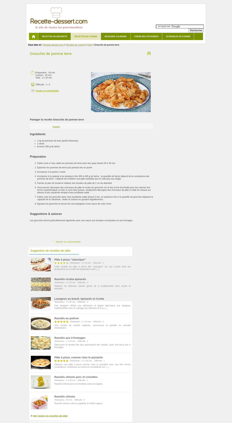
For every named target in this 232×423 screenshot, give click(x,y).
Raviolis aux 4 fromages (70, 337)
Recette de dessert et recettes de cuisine (59, 18)
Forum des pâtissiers (146, 36)
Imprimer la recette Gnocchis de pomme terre (149, 53)
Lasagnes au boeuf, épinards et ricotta (79, 298)
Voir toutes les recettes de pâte (50, 415)
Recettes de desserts (54, 36)
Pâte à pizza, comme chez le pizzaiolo (78, 357)
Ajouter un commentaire (47, 90)
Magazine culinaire (116, 36)
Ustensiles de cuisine (178, 36)
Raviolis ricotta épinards (70, 279)
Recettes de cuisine (85, 36)
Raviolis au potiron (66, 318)
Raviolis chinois (64, 396)
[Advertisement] (91, 62)
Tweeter (56, 127)
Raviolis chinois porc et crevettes (76, 376)
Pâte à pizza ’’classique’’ (70, 259)
